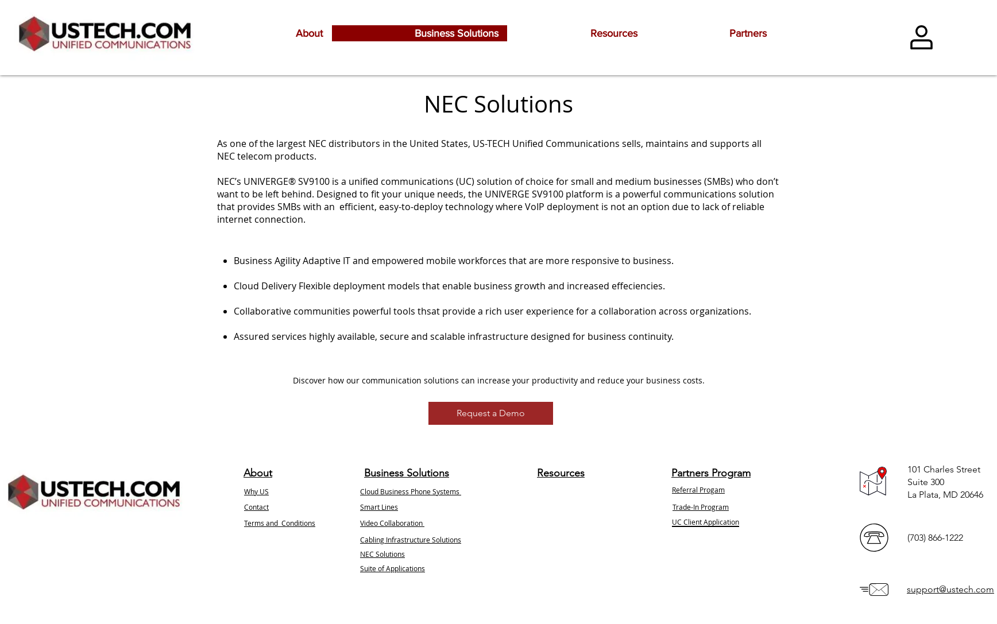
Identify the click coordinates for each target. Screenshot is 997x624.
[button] (490, 413)
